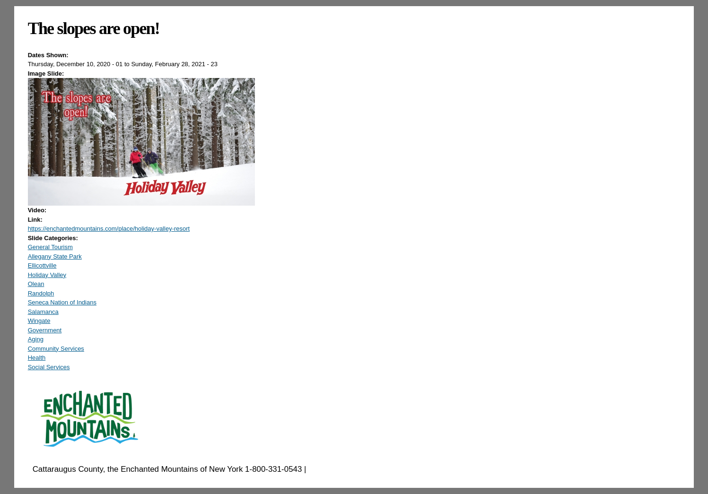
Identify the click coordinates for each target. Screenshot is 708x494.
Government (45, 330)
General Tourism (50, 247)
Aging (36, 339)
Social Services (49, 367)
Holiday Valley (47, 274)
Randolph (41, 293)
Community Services (56, 348)
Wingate (39, 320)
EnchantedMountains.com (354, 469)
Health (37, 357)
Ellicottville (42, 265)
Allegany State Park (55, 256)
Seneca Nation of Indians (62, 302)
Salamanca (43, 311)
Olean (36, 283)
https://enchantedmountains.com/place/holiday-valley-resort (109, 228)
